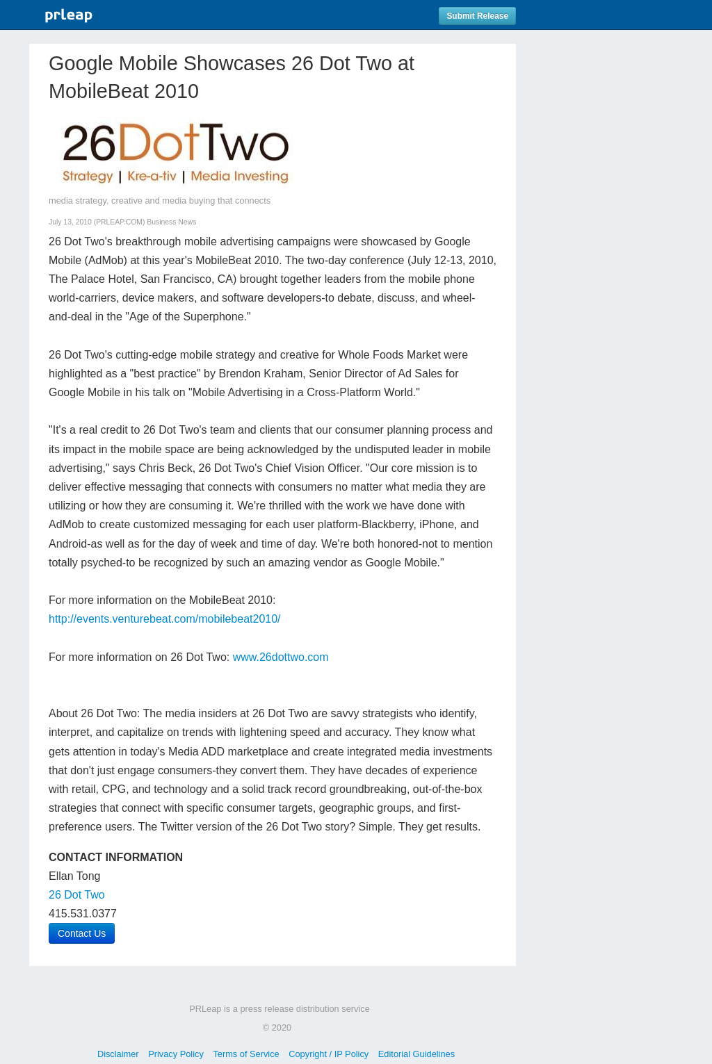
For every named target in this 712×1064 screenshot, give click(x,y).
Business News (171, 222)
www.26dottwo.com (281, 657)
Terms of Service (246, 1054)
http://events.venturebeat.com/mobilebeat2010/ (165, 619)
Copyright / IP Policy (329, 1054)
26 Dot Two (77, 895)
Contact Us (82, 933)
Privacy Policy (176, 1054)
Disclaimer (118, 1054)
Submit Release (477, 16)
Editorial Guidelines (416, 1054)
